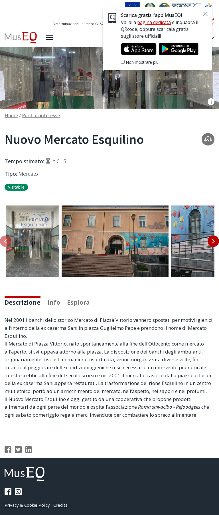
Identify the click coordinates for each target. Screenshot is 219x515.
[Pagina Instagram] (18, 491)
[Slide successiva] (213, 241)
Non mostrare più (142, 62)
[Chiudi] (205, 13)
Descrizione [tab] (22, 302)
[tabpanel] (109, 367)
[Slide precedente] (5, 241)
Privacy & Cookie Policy (27, 505)
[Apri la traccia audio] (208, 139)
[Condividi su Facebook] (8, 449)
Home (11, 115)
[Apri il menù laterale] (49, 37)
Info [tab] (53, 302)
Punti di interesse (41, 115)
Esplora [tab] (78, 302)
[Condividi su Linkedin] (28, 449)
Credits (60, 505)
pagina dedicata (154, 22)
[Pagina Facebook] (8, 491)
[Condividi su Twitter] (18, 449)
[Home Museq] (21, 37)
